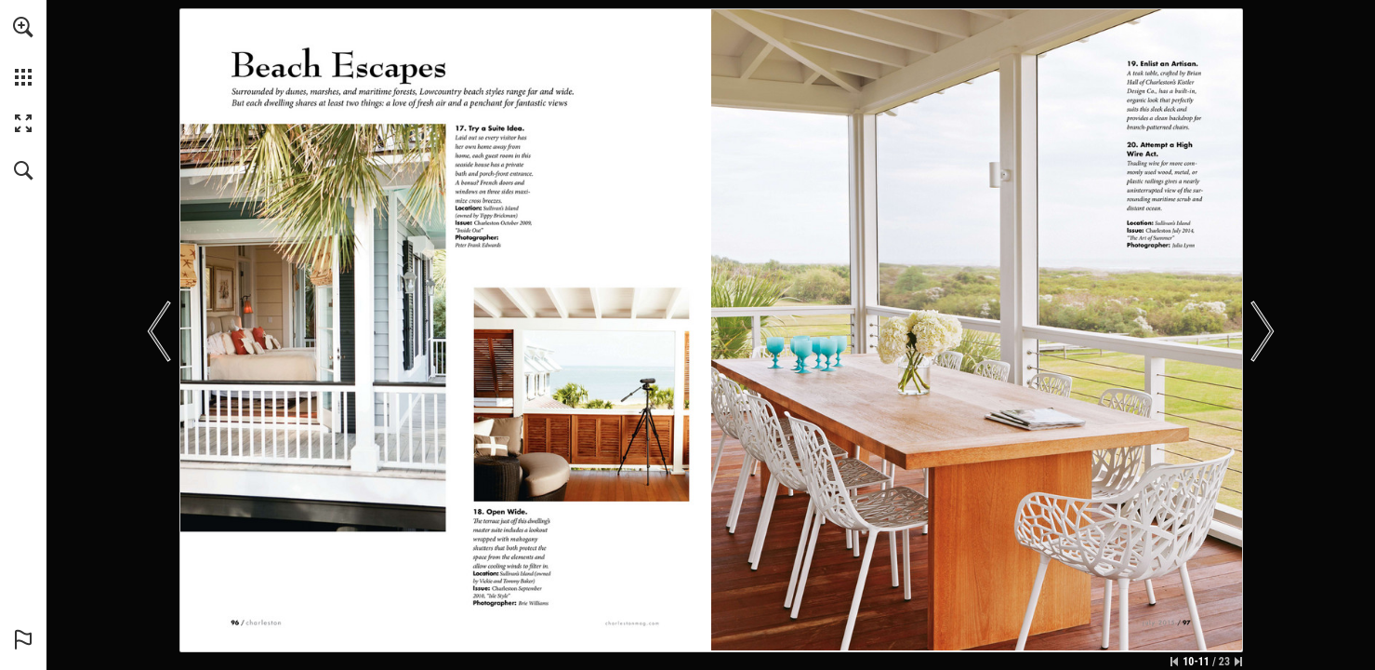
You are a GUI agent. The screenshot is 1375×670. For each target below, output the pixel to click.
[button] (23, 27)
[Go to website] (631, 623)
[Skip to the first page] (1174, 661)
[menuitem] (23, 51)
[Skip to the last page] (1238, 661)
